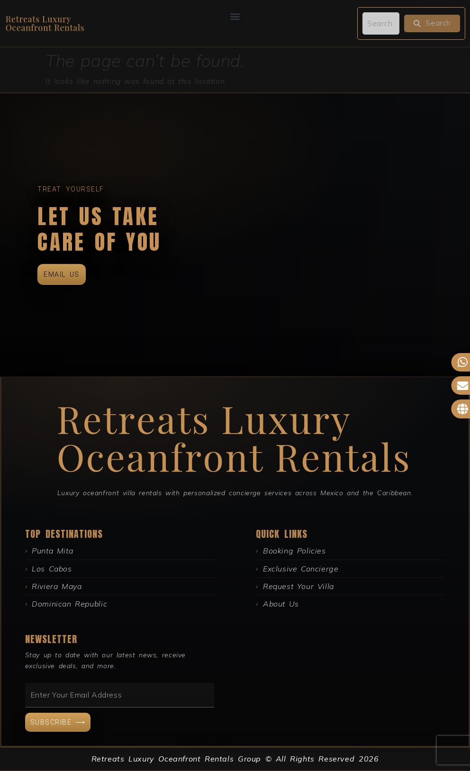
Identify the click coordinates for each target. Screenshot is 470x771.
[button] (235, 16)
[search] (380, 23)
